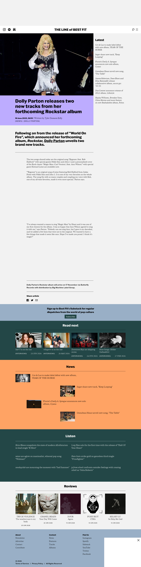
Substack (86, 544)
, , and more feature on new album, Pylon (109, 100)
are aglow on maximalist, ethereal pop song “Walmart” (38, 458)
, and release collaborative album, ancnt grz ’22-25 (109, 82)
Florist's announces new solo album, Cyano (107, 64)
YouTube (86, 548)
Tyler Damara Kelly (53, 118)
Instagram (87, 538)
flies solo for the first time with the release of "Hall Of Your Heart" (98, 446)
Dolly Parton (54, 141)
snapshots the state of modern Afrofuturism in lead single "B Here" (41, 446)
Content (52, 535)
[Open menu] (137, 30)
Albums (52, 548)
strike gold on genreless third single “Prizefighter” (92, 458)
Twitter (86, 551)
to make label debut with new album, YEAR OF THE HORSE (109, 47)
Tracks (52, 544)
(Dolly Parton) (32, 121)
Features (52, 541)
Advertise (19, 541)
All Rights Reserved (54, 563)
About (18, 535)
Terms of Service (22, 563)
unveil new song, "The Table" (109, 72)
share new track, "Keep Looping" (107, 55)
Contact (18, 544)
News (19, 121)
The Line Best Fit (70, 29)
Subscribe (70, 316)
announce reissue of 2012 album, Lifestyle (109, 91)
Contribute (20, 548)
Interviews (21, 353)
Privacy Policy (37, 563)
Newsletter (20, 538)
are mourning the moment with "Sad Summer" (42, 467)
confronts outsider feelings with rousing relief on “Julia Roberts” (96, 469)
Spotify (86, 541)
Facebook (87, 554)
